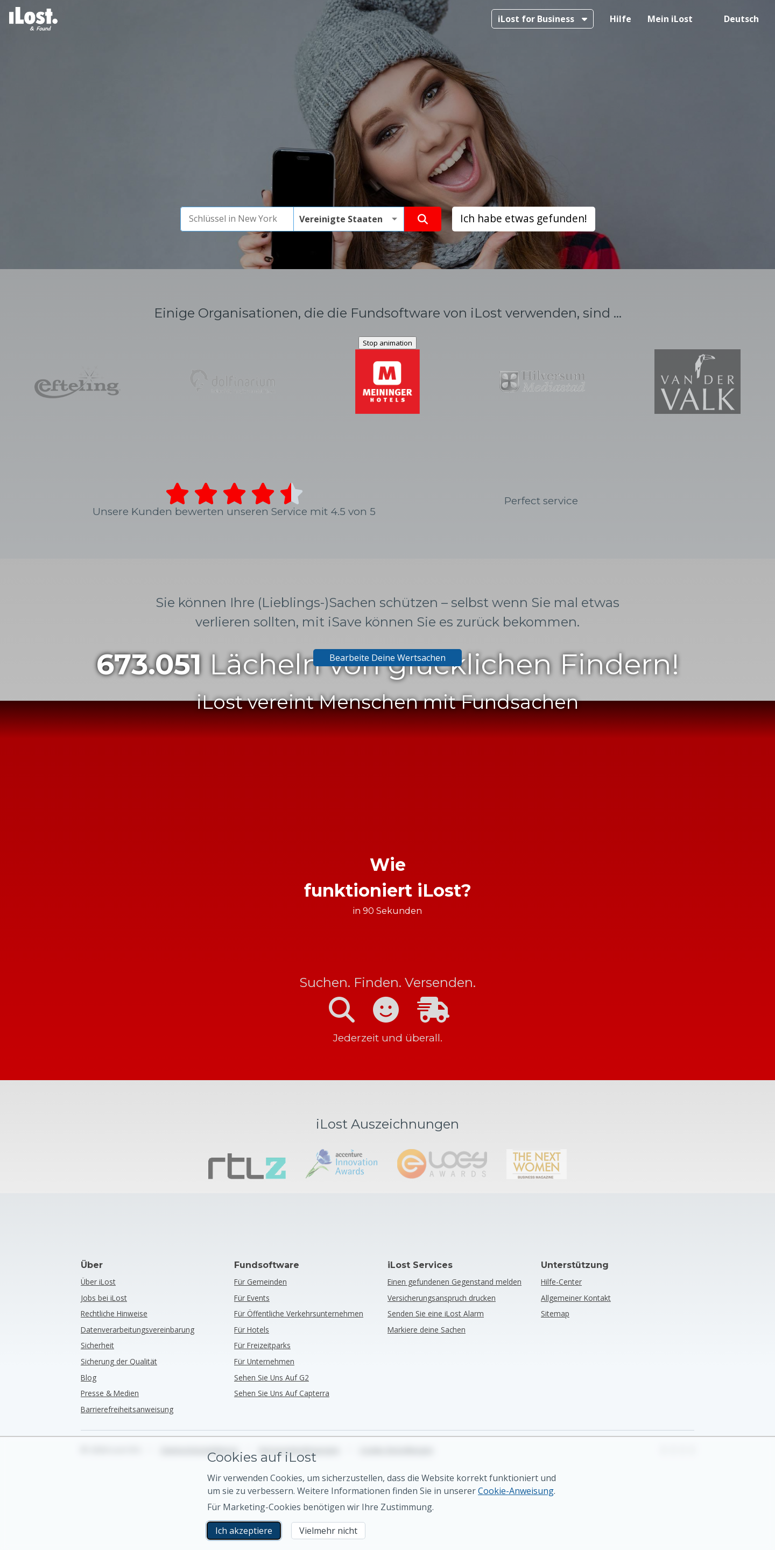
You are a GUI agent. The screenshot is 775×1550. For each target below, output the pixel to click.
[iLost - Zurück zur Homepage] (33, 19)
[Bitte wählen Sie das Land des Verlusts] (348, 1102)
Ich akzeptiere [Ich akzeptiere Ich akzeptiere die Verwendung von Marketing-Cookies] (243, 1531)
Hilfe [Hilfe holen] (620, 19)
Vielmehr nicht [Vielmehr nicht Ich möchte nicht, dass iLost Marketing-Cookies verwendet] (328, 1531)
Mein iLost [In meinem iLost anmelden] (670, 19)
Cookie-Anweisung (516, 1491)
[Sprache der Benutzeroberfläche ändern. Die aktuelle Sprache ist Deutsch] (734, 18)
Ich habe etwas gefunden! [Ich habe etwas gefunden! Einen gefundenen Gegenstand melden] (523, 1102)
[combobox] (237, 1102)
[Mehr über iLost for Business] (542, 19)
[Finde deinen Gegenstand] (422, 1102)
